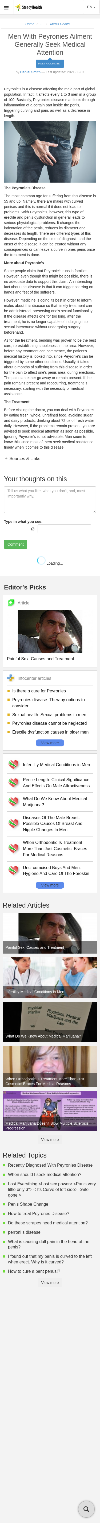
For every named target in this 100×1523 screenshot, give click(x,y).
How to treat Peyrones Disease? (38, 1213)
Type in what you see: (23, 521)
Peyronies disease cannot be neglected (49, 723)
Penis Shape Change (28, 1204)
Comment (15, 544)
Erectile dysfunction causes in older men (50, 732)
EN (91, 7)
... (42, 24)
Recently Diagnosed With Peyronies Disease (50, 1165)
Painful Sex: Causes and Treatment (40, 659)
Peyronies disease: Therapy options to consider (48, 702)
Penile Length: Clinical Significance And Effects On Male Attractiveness (56, 782)
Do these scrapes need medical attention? (48, 1223)
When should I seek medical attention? (44, 1174)
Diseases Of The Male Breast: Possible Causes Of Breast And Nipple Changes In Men (52, 823)
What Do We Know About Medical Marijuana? (55, 801)
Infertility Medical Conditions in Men (56, 764)
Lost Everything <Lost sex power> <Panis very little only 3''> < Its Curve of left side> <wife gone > (52, 1189)
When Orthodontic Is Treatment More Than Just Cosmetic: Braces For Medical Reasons (55, 848)
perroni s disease (24, 1232)
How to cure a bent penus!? (34, 1271)
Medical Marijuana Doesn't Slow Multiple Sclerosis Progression (47, 1125)
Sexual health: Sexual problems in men (49, 714)
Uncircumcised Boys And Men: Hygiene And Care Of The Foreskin (56, 870)
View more (50, 743)
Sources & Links (24, 458)
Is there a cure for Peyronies (39, 691)
